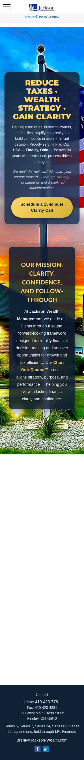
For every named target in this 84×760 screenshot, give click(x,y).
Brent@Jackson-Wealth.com (41, 740)
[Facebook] (37, 749)
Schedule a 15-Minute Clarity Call (41, 207)
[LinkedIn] (46, 749)
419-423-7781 (47, 702)
